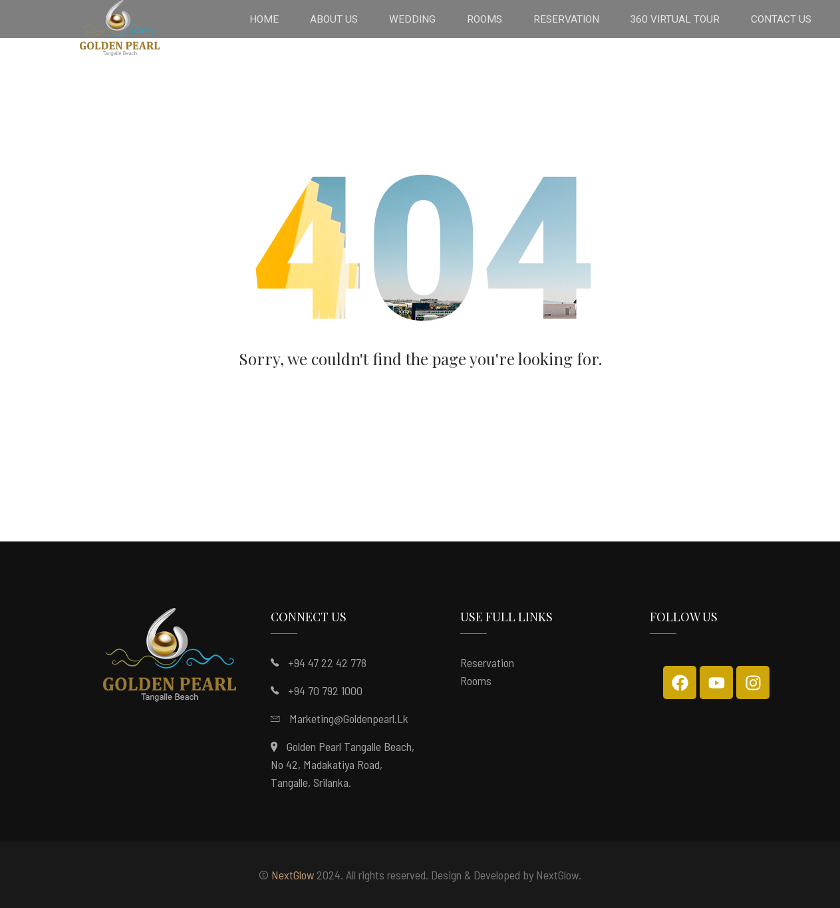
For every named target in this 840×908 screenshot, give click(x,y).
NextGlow (292, 874)
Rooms (475, 680)
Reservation (487, 662)
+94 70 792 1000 (325, 690)
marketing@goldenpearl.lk (348, 718)
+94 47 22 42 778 (327, 662)
